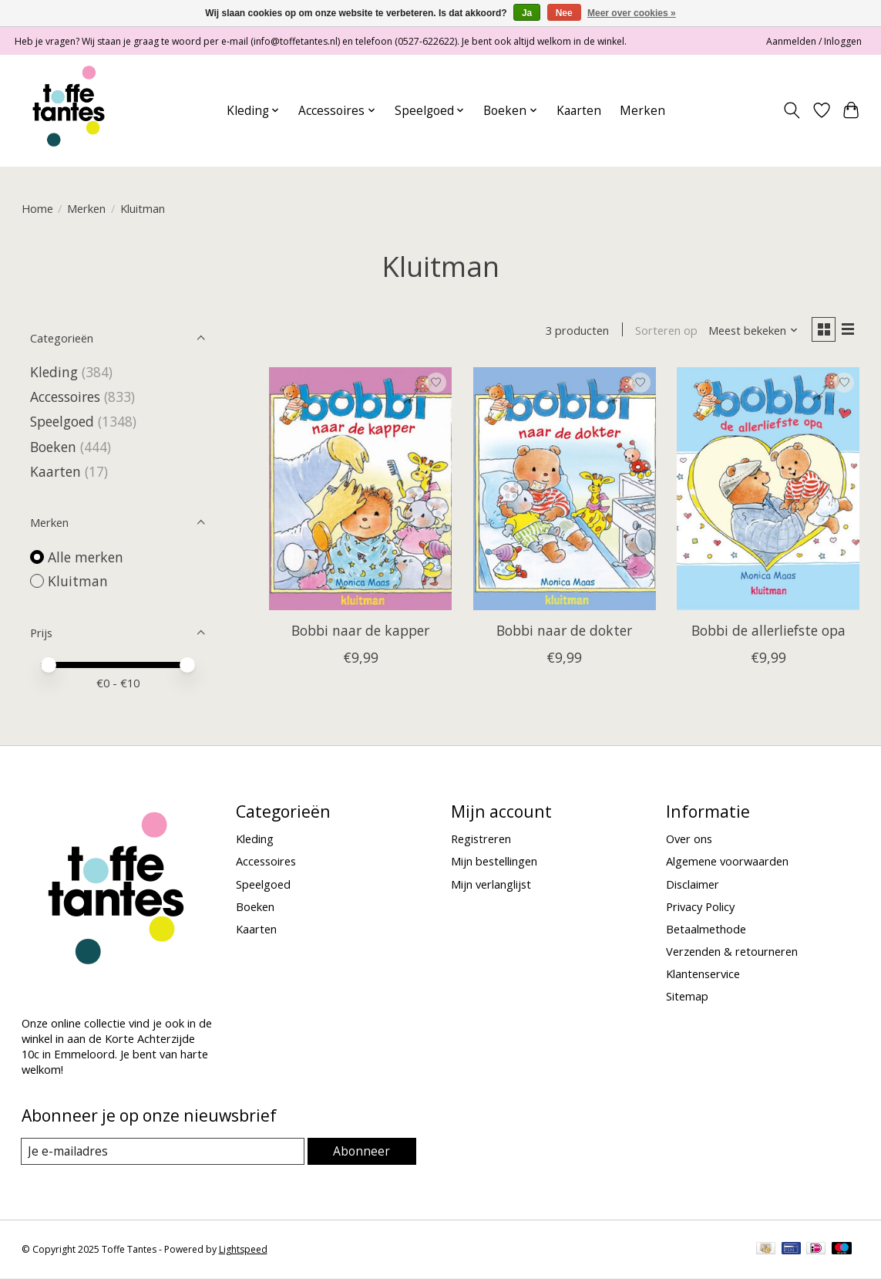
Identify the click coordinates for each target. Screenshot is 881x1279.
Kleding (54, 372)
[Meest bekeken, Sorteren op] (748, 331)
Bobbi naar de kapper (360, 633)
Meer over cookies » (631, 13)
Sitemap (687, 996)
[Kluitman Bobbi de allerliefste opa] (768, 491)
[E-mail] (164, 1152)
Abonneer (363, 1151)
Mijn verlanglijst (491, 884)
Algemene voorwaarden (727, 861)
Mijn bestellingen (494, 861)
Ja (527, 13)
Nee (564, 13)
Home (37, 208)
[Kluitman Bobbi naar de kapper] (360, 491)
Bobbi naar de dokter (564, 633)
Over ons (689, 838)
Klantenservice (703, 973)
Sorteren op (661, 331)
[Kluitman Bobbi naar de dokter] (564, 491)
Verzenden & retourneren (732, 951)
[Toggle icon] (791, 110)
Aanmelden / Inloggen (814, 41)
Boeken (53, 446)
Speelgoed (62, 421)
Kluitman (78, 581)
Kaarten (579, 111)
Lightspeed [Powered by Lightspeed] (243, 1250)
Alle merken (85, 557)
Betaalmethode (706, 928)
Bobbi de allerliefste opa (768, 633)
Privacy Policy (700, 906)
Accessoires (65, 396)
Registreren (481, 838)
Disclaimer (692, 884)
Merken (642, 111)
